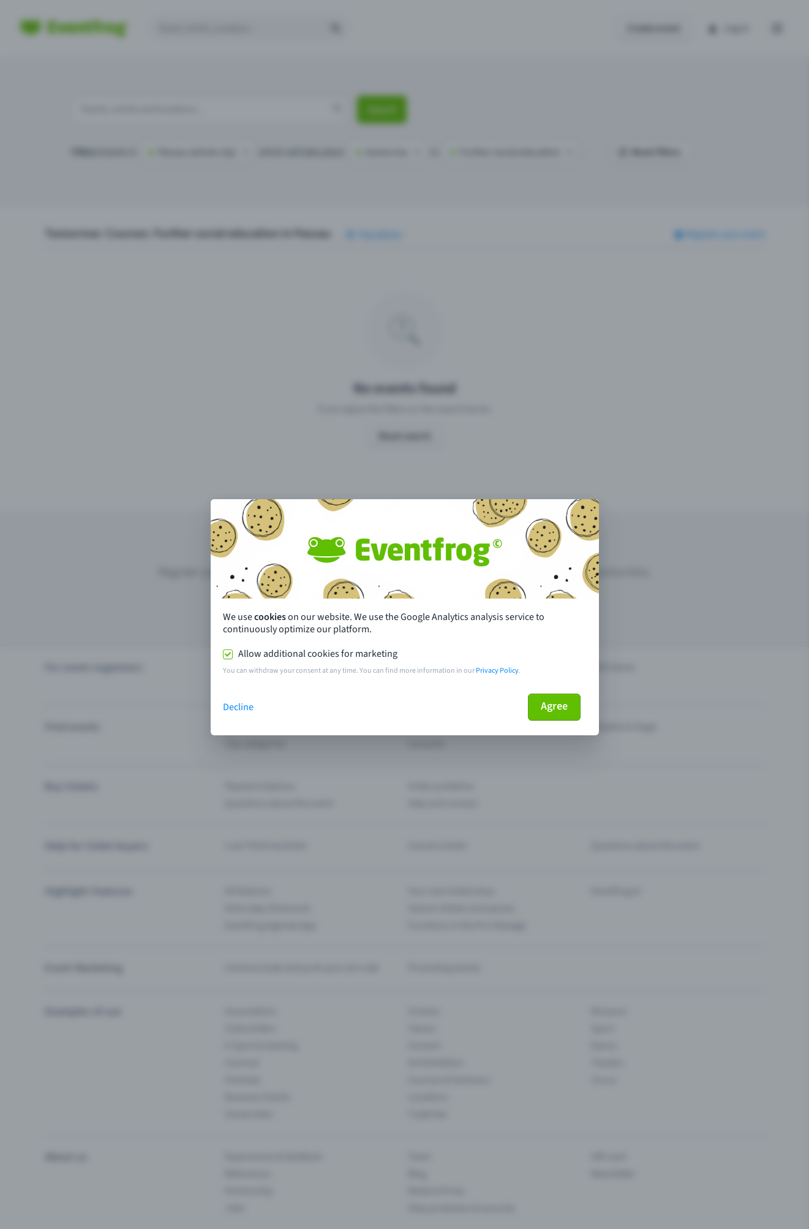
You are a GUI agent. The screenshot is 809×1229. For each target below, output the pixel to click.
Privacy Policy (497, 670)
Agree (554, 706)
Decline (238, 707)
